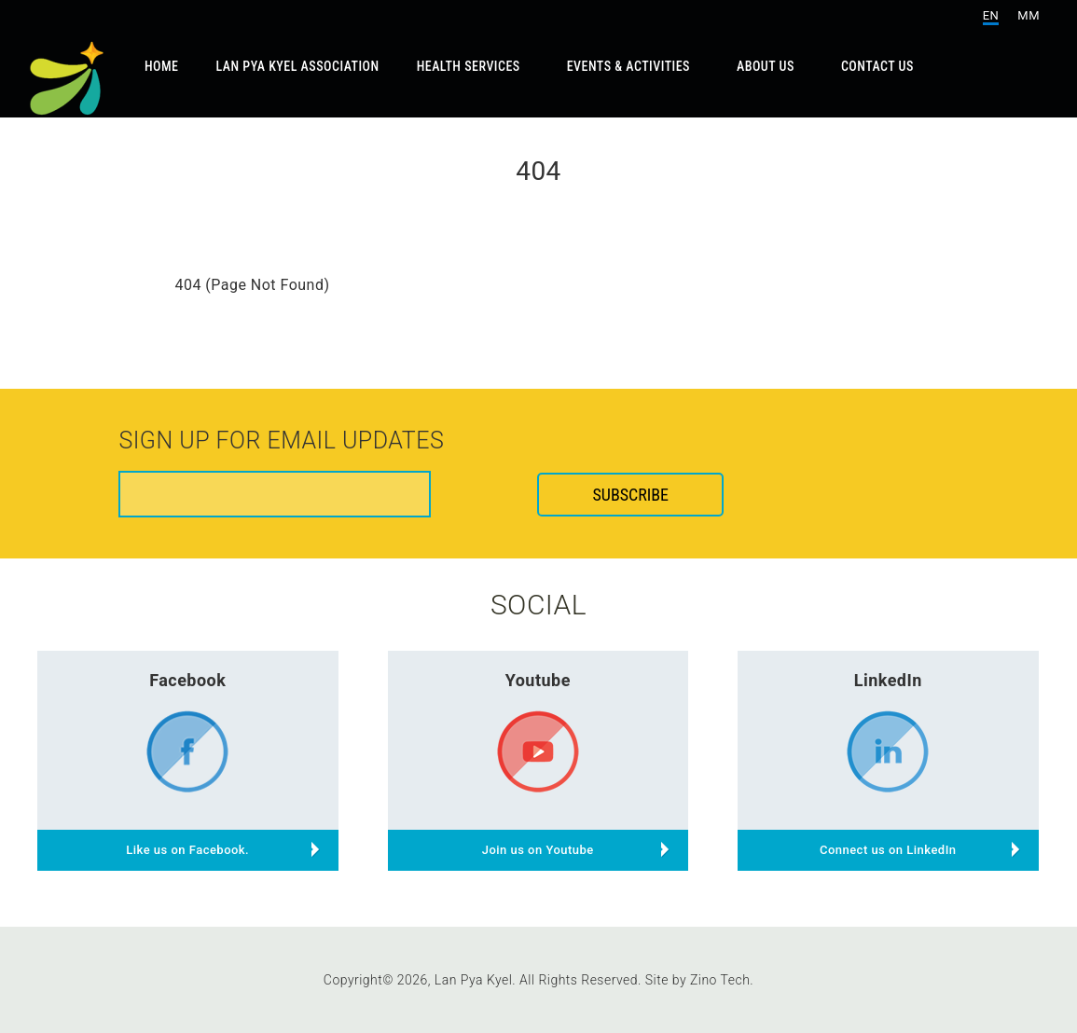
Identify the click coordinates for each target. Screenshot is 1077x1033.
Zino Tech (720, 979)
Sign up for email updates (281, 442)
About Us (765, 66)
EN (991, 15)
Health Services (468, 66)
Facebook (187, 680)
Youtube (538, 680)
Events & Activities (628, 66)
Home (162, 66)
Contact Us (877, 66)
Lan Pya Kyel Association (298, 66)
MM (1028, 15)
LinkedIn (888, 680)
